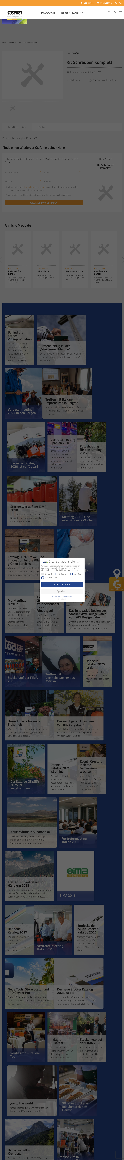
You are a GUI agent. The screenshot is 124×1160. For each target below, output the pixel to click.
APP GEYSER (89, 3)
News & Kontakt (73, 12)
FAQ (120, 3)
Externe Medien (49, 577)
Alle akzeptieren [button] (62, 584)
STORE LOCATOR (106, 3)
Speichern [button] (62, 591)
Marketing (75, 574)
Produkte (48, 12)
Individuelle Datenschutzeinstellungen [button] (62, 596)
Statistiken (61, 574)
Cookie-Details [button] (62, 599)
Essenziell (46, 574)
